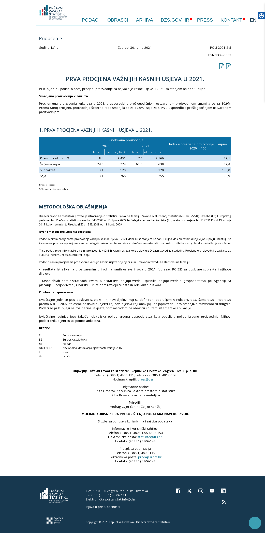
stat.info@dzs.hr (150, 437)
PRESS (205, 20)
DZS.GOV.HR (175, 20)
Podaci (91, 20)
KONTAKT (231, 20)
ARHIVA (144, 20)
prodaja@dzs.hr (149, 457)
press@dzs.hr (148, 379)
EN (253, 20)
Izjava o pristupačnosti (103, 507)
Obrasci (117, 20)
